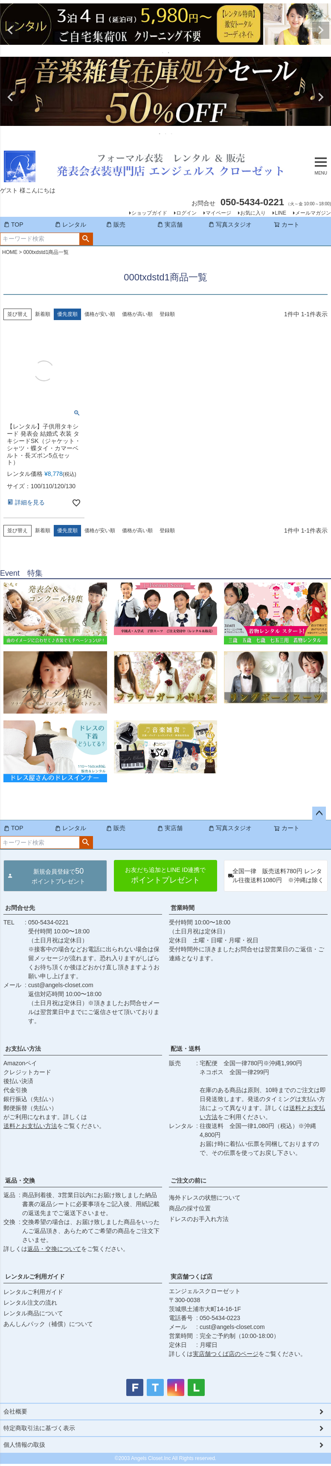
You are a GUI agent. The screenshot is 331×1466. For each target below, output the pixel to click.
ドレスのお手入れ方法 (199, 1218)
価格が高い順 (137, 314)
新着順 (42, 314)
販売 (115, 224)
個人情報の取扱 (24, 1444)
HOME (9, 252)
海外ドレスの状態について (205, 1197)
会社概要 (15, 1411)
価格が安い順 (99, 314)
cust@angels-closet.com (60, 985)
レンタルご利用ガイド (35, 1276)
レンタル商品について (33, 1313)
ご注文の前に (188, 1180)
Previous (10, 30)
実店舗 (170, 224)
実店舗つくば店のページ (225, 1353)
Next (320, 30)
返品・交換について (54, 1248)
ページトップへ (319, 813)
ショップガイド (149, 213)
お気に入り (253, 213)
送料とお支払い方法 (30, 1125)
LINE (280, 213)
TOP (13, 224)
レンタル (70, 224)
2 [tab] (169, 52)
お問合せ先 (20, 907)
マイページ (218, 213)
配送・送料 (185, 1048)
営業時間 (183, 907)
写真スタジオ (230, 224)
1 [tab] (163, 52)
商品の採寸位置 (190, 1208)
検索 (86, 239)
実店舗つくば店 (191, 1276)
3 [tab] (172, 133)
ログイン (186, 213)
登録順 (167, 314)
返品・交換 (20, 1180)
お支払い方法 (23, 1048)
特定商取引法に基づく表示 (39, 1428)
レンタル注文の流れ (30, 1302)
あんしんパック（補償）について (48, 1323)
